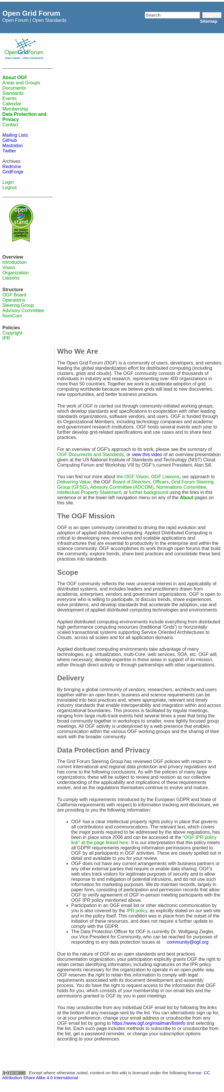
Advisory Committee (23, 310)
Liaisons (11, 277)
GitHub (9, 140)
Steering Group (18, 305)
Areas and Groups (21, 82)
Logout (9, 187)
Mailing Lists (15, 135)
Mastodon (12, 145)
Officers (161, 481)
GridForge (12, 171)
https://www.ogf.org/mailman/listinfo (149, 1023)
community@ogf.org (188, 942)
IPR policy (136, 910)
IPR (6, 338)
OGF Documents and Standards (90, 454)
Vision (8, 267)
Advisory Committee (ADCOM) (122, 487)
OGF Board (14, 294)
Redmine (11, 166)
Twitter (9, 150)
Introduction (14, 262)
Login (8, 182)
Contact (10, 124)
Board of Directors (131, 481)
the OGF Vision (132, 476)
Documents (14, 88)
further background (148, 492)
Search (211, 15)
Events (9, 98)
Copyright (12, 332)
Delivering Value (74, 481)
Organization (15, 272)
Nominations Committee (181, 487)
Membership (15, 108)
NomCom (12, 315)
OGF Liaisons (165, 476)
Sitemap (208, 21)
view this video (147, 454)
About (186, 497)
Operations (13, 300)
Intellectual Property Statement (89, 492)
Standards (13, 93)
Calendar (11, 103)
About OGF (14, 77)
